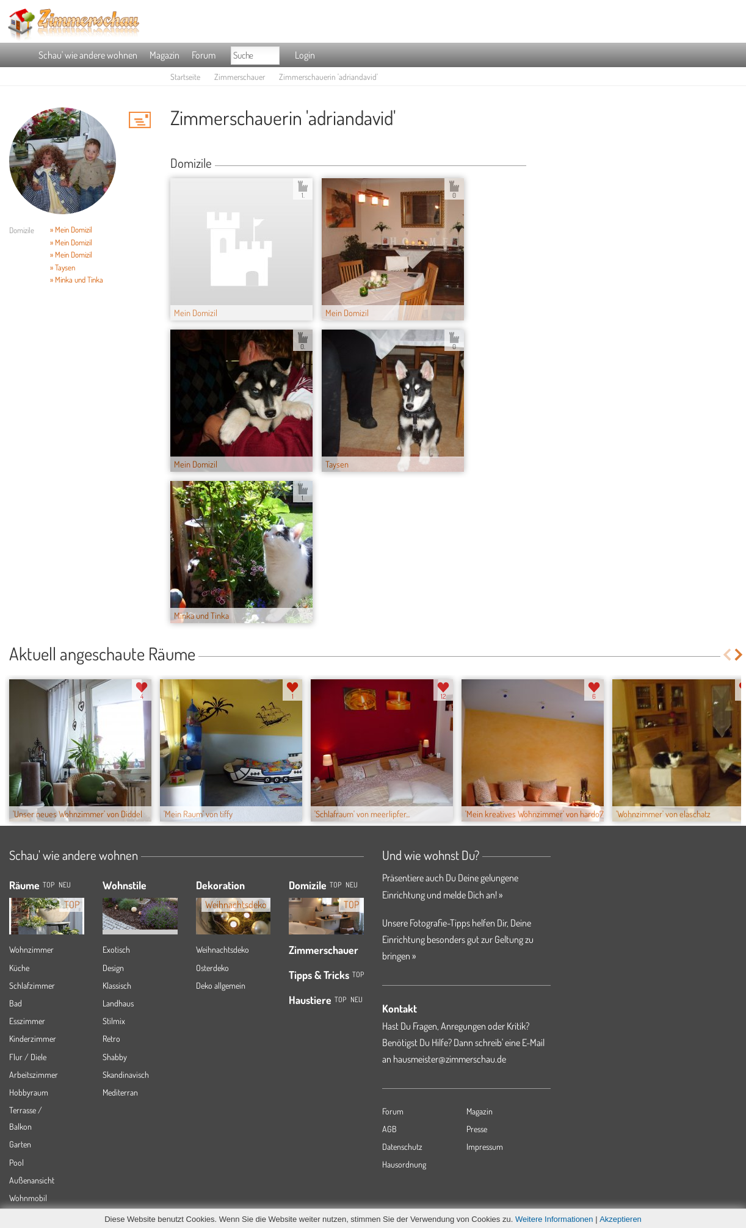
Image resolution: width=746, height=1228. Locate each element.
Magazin (164, 55)
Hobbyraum (28, 1092)
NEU (65, 884)
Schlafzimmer (32, 985)
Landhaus (118, 1003)
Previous (726, 654)
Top (335, 884)
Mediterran (120, 1092)
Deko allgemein (220, 985)
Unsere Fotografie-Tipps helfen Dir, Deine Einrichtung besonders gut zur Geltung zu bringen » (458, 939)
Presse (476, 1129)
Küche (19, 968)
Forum (203, 55)
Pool (16, 1162)
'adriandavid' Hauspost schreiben (140, 119)
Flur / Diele (27, 1057)
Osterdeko (212, 968)
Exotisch (116, 949)
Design (113, 968)
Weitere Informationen (554, 1219)
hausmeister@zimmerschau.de (449, 1059)
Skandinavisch (126, 1074)
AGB (389, 1129)
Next (739, 654)
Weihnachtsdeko (222, 949)
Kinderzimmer (32, 1038)
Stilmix (114, 1021)
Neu (352, 884)
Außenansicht (31, 1180)
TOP (48, 884)
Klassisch (117, 985)
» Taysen (62, 267)
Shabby (115, 1057)
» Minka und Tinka (76, 279)
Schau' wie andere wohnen (87, 55)
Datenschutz (402, 1146)
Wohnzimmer (31, 949)
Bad (15, 1003)
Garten (20, 1144)
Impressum (484, 1146)
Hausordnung (404, 1164)
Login (305, 55)
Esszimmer (27, 1021)
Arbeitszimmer (33, 1074)
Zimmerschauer (239, 76)
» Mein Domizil (71, 229)
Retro (111, 1038)
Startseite (185, 76)
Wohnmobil (28, 1198)
